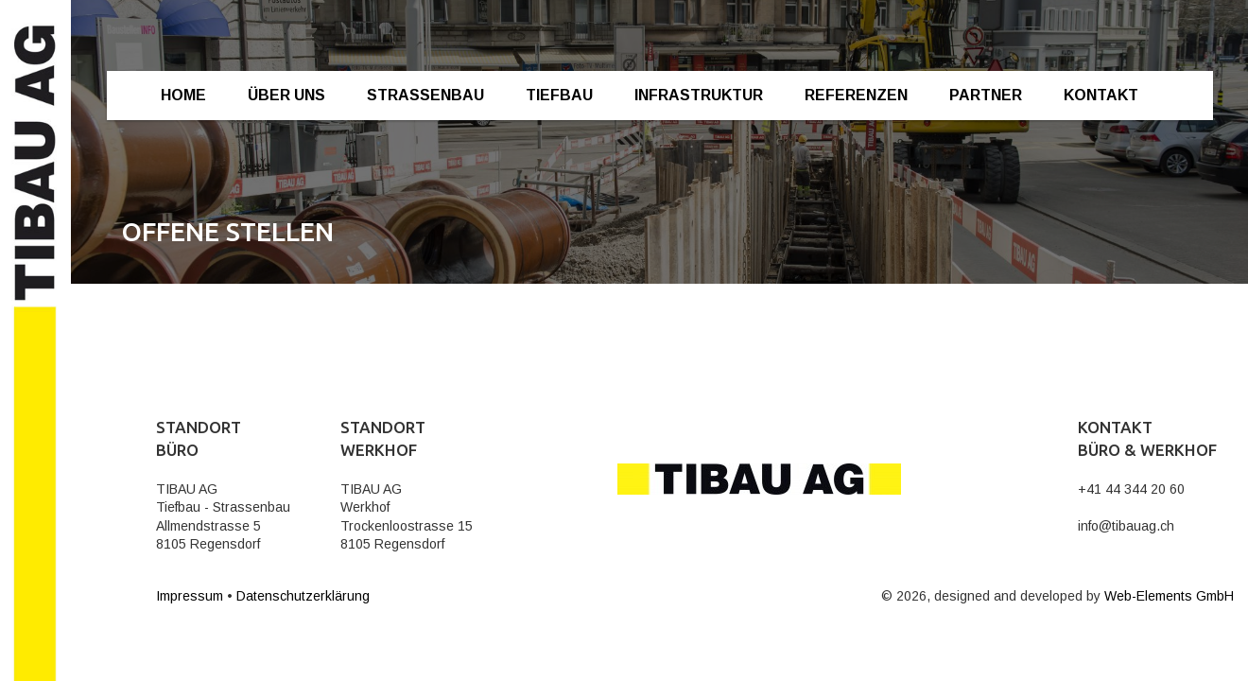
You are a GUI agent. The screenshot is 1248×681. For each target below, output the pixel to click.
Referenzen (856, 95)
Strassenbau (425, 95)
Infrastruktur (698, 95)
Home (183, 95)
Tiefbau (559, 95)
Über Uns (286, 95)
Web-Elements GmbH (1169, 595)
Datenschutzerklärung (303, 595)
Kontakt (1101, 95)
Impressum (189, 595)
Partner (985, 95)
